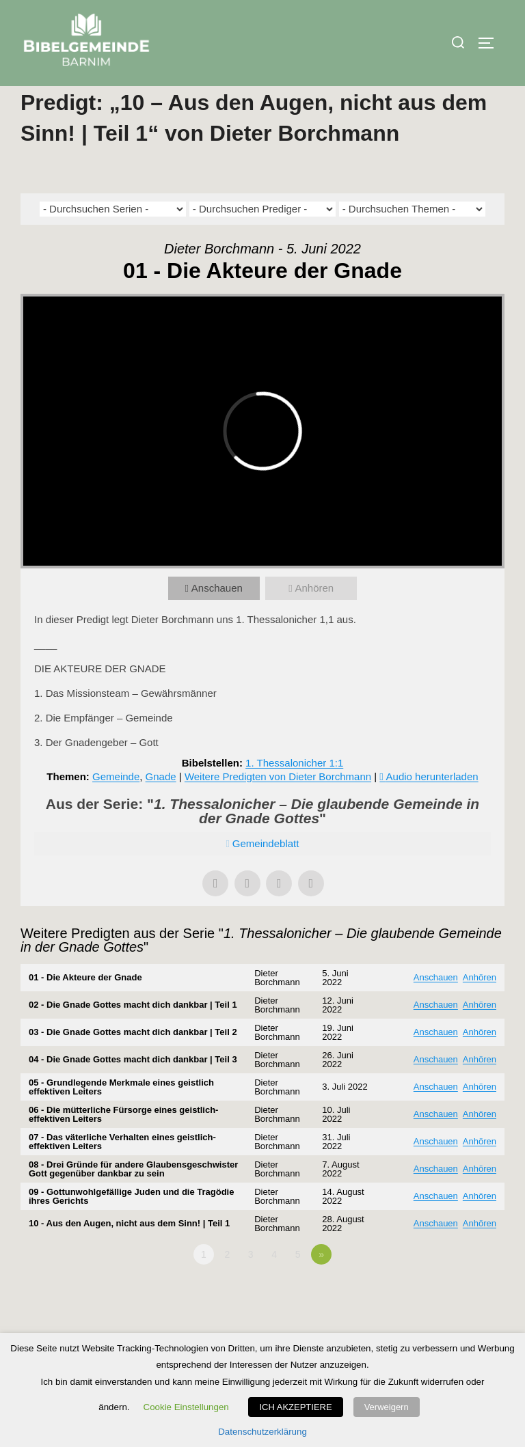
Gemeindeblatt (265, 872)
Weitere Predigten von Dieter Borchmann (278, 805)
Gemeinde (115, 805)
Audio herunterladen (432, 805)
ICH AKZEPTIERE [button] (295, 1407)
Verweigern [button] (386, 1407)
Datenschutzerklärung (262, 1432)
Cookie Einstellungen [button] (186, 1407)
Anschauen (217, 616)
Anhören (314, 616)
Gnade (161, 805)
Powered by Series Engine (453, 1320)
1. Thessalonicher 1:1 (294, 791)
